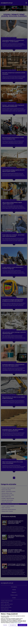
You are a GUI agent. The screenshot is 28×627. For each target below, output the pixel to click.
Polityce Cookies (17, 622)
